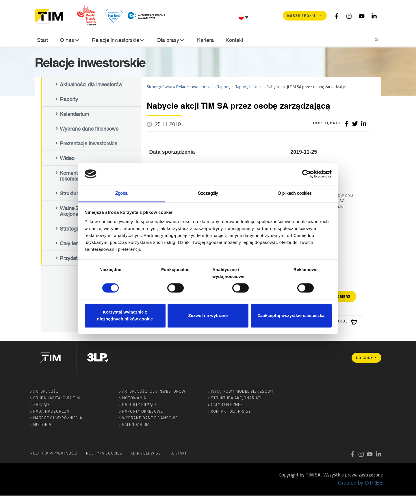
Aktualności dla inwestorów (91, 86)
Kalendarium (74, 115)
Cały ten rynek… (228, 406)
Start (42, 40)
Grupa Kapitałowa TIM (56, 399)
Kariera (204, 40)
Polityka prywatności (53, 454)
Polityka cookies (104, 454)
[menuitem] (244, 17)
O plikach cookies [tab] (295, 193)
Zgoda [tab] (121, 193)
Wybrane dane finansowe (89, 130)
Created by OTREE (360, 484)
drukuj (339, 323)
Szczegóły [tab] (208, 193)
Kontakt (232, 40)
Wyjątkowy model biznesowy (242, 393)
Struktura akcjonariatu (237, 399)
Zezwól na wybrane (208, 315)
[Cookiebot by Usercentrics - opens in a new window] (306, 174)
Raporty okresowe (142, 413)
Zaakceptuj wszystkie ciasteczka (291, 315)
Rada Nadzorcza (51, 413)
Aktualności (46, 393)
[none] (244, 17)
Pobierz (342, 298)
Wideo (67, 159)
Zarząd (41, 406)
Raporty (69, 100)
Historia (42, 426)
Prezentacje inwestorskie (88, 145)
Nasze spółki (301, 15)
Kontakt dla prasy (231, 413)
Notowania (134, 399)
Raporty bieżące (139, 406)
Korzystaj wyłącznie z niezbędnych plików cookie (125, 315)
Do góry (364, 359)
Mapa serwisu (146, 454)
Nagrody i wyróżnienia (57, 419)
